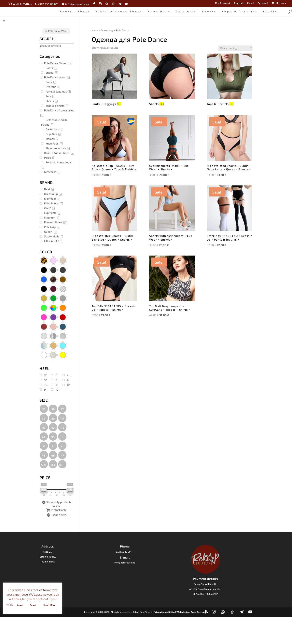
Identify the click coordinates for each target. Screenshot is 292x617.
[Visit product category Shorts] (172, 80)
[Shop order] (235, 48)
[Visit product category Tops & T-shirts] (229, 80)
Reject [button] (33, 605)
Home (95, 30)
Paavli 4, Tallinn (20, 4)
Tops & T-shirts (240, 11)
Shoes (84, 11)
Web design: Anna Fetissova (192, 612)
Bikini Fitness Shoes (119, 11)
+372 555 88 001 (123, 551)
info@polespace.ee (124, 562)
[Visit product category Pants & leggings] (114, 80)
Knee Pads (159, 11)
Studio (270, 11)
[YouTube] (126, 3)
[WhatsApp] (106, 4)
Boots (66, 11)
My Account (222, 3)
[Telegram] (120, 4)
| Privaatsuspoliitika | (164, 612)
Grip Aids (186, 11)
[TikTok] (113, 4)
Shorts (209, 11)
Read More (49, 605)
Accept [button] (20, 605)
